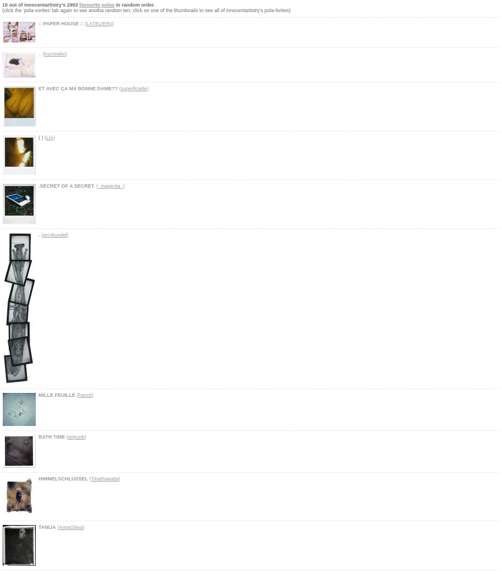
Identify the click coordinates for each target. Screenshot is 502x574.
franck (85, 395)
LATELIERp (99, 23)
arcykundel (55, 235)
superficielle (134, 88)
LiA (49, 137)
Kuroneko (55, 54)
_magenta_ (110, 186)
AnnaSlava (71, 527)
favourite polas (96, 5)
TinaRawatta (105, 479)
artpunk (76, 437)
